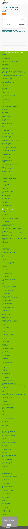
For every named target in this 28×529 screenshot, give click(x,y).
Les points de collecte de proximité (8, 158)
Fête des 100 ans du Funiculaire (7, 177)
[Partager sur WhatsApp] (17, 44)
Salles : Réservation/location (7, 205)
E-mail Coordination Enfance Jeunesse (9, 150)
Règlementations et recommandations (9, 127)
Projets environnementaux (7, 78)
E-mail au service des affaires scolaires (9, 147)
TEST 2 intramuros (5, 170)
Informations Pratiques (6, 134)
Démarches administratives (7, 143)
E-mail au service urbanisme (7, 148)
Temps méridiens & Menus (7, 137)
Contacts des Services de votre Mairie (9, 141)
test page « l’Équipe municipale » (8, 172)
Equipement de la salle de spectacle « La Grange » (11, 61)
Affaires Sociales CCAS (6, 139)
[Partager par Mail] (23, 44)
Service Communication (14, 35)
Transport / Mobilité (5, 165)
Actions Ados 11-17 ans (6, 154)
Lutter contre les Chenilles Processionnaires (10, 106)
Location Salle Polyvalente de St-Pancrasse (9, 163)
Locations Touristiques (6, 180)
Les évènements (5, 194)
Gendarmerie (4, 192)
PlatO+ (3, 115)
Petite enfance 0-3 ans (6, 157)
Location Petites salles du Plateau (8, 103)
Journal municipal (5, 112)
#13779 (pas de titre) (6, 195)
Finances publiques (5, 62)
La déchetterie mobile (6, 161)
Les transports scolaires (6, 136)
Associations (4, 187)
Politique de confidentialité (7, 123)
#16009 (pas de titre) (6, 58)
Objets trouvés (5, 201)
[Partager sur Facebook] (5, 44)
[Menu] (25, 2)
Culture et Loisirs (5, 188)
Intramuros (4, 110)
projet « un (4, 124)
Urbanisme (4, 167)
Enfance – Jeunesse (5, 153)
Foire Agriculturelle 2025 (6, 196)
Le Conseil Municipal (5, 64)
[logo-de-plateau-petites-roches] (11, 2)
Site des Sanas (4, 181)
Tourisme (4, 174)
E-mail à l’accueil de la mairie (7, 146)
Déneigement (4, 55)
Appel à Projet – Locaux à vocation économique (10, 204)
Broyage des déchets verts (7, 160)
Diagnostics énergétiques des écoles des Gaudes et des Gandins (14, 81)
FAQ (3, 98)
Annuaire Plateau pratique (6, 185)
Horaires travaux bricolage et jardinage (9, 129)
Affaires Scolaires (5, 132)
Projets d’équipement (6, 68)
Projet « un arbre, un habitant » (7, 84)
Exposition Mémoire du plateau (7, 191)
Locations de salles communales (8, 105)
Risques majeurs (5, 96)
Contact (3, 86)
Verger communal (5, 85)
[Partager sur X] (11, 44)
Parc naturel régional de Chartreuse (8, 95)
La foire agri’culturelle (6, 102)
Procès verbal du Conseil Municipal (8, 67)
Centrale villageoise (5, 89)
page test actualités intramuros (7, 116)
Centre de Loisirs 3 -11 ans (7, 156)
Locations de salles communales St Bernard (10, 164)
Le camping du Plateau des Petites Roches (9, 178)
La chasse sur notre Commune (7, 91)
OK (9, 525)
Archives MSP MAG (5, 109)
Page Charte (4, 120)
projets (3, 126)
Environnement (4, 88)
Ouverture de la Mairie (6, 119)
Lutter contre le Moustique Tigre (8, 93)
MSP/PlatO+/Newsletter (6, 108)
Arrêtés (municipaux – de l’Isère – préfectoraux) (10, 140)
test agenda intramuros (6, 171)
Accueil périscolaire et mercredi (7, 133)
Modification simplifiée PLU (7, 168)
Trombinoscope (5, 182)
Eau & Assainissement (6, 151)
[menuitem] (25, 2)
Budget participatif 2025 (6, 60)
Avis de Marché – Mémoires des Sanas (9, 69)
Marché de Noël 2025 (6, 198)
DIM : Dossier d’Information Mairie (8, 82)
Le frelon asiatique (5, 92)
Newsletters (4, 113)
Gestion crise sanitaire (6, 99)
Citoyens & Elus (5, 57)
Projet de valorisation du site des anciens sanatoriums (12, 71)
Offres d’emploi (5, 202)
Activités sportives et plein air (7, 175)
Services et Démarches (6, 130)
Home (3, 100)
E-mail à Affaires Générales (7, 144)
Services (3, 206)
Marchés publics (5, 65)
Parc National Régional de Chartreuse (8, 122)
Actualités (4, 54)
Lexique (3, 199)
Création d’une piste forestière (7, 79)
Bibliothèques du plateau (6, 189)
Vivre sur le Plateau (5, 184)
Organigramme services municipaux (8, 117)
